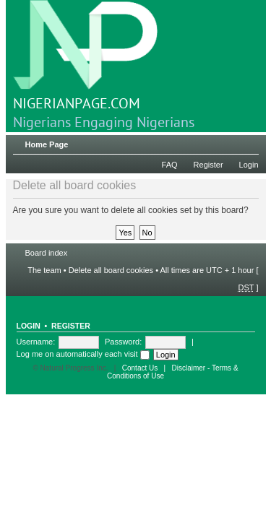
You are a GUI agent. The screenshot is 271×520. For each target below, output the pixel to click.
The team (44, 270)
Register (208, 164)
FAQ (170, 164)
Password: (123, 341)
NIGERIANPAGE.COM (85, 56)
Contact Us (140, 368)
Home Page (47, 144)
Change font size (248, 141)
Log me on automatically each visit (83, 354)
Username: (36, 341)
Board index (46, 252)
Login (249, 164)
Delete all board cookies (111, 270)
